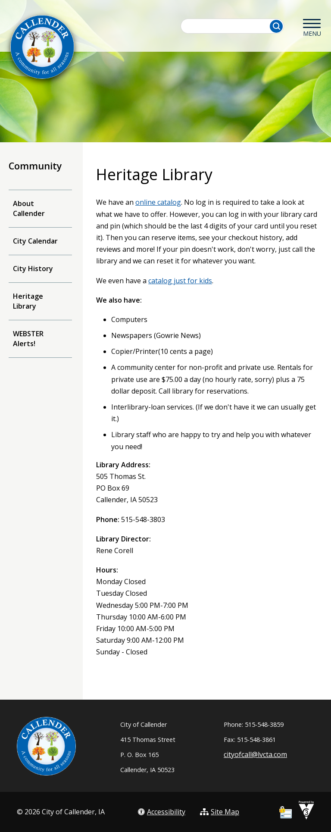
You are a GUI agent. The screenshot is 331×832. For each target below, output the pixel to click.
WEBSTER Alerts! (28, 338)
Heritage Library (28, 301)
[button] (276, 26)
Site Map (219, 811)
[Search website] (233, 26)
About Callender (29, 208)
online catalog (158, 202)
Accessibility (161, 811)
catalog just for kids (180, 280)
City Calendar (35, 241)
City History (33, 268)
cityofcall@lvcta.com (255, 754)
